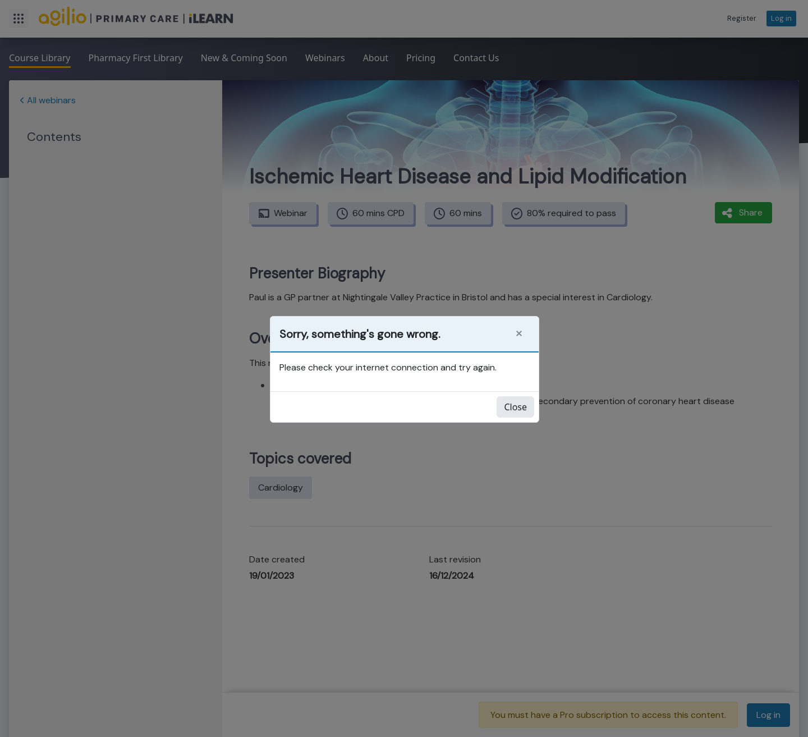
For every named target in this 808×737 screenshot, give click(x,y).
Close (515, 407)
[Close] (519, 333)
